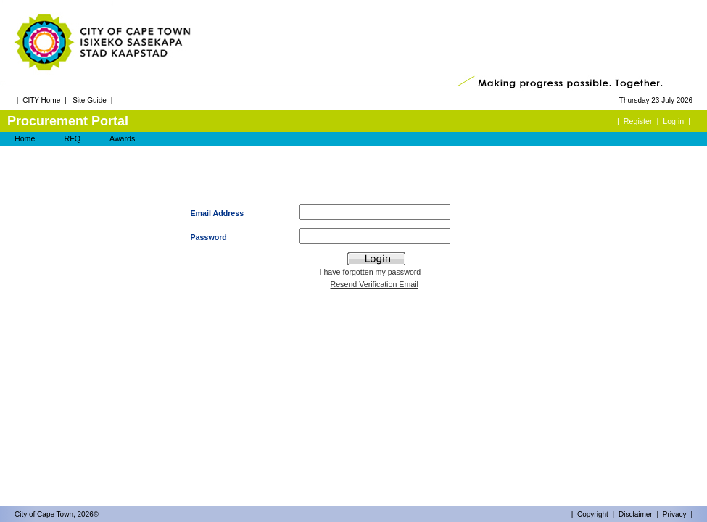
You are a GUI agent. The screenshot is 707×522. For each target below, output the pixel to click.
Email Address (217, 213)
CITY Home (41, 100)
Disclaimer (636, 514)
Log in (673, 121)
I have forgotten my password (370, 272)
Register (638, 121)
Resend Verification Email (374, 284)
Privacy (675, 514)
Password (209, 237)
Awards (122, 138)
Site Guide (90, 100)
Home (25, 138)
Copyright (592, 514)
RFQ (72, 138)
